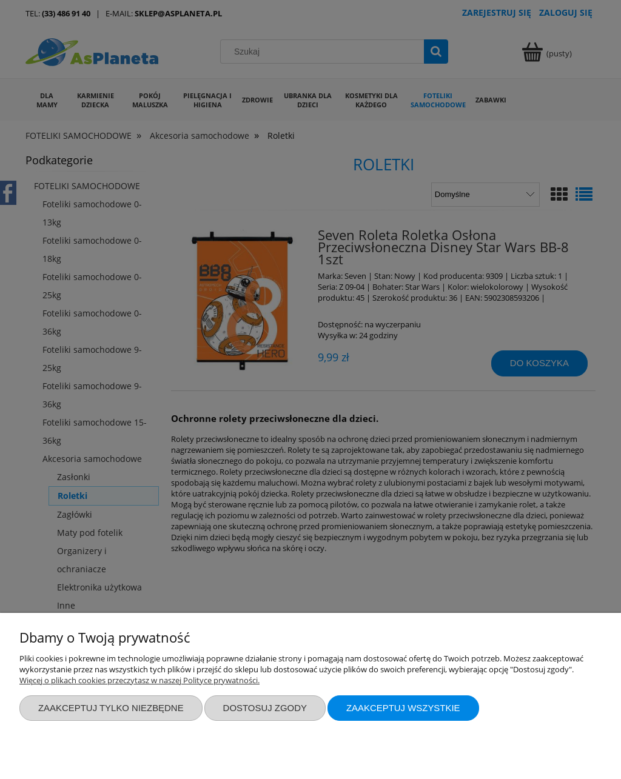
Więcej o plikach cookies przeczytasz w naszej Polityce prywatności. (139, 680)
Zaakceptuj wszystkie (403, 708)
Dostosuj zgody (265, 708)
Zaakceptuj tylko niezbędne (111, 708)
